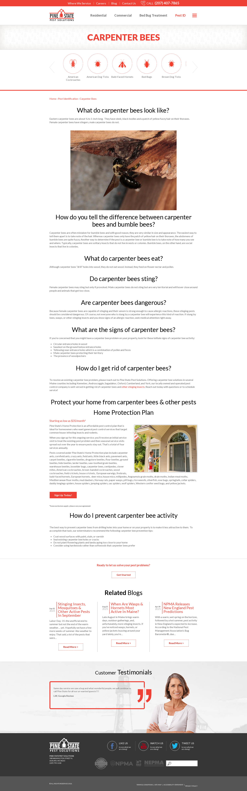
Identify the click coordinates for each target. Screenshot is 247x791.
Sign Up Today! (63, 495)
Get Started (124, 574)
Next (195, 67)
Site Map (158, 784)
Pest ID (177, 15)
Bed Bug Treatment (150, 15)
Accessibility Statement (173, 784)
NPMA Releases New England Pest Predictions (179, 608)
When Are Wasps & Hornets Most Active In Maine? (127, 608)
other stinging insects (133, 386)
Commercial (119, 15)
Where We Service (79, 3)
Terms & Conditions (145, 784)
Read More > (70, 646)
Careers (101, 3)
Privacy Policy (191, 784)
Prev (52, 67)
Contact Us (129, 3)
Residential (95, 15)
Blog (114, 3)
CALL (160, 3)
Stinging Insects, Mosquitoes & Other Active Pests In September (74, 610)
